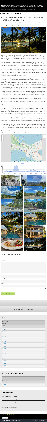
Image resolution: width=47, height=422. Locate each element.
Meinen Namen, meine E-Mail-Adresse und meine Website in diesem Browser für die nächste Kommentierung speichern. (23, 289)
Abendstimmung (5, 404)
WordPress (44, 420)
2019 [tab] (4, 336)
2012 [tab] (4, 353)
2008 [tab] (4, 363)
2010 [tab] (4, 358)
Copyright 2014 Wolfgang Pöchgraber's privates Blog (10, 420)
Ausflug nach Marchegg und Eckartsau (9, 407)
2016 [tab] (4, 343)
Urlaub (16, 22)
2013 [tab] (4, 351)
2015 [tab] (4, 346)
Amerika (6, 22)
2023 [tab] (4, 331)
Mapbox (45, 161)
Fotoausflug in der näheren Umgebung (9, 399)
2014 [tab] (4, 348)
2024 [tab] (4, 329)
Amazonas (4, 323)
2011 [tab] (4, 355)
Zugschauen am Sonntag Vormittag (9, 402)
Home (2, 22)
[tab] (23, 320)
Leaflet (13, 161)
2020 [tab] (4, 384)
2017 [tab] (4, 341)
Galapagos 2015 (5, 321)
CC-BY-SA (38, 161)
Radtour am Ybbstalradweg (7, 380)
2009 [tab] (4, 360)
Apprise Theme (34, 420)
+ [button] (2, 136)
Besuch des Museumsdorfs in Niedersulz (10, 396)
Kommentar (3, 260)
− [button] (2, 138)
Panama (11, 22)
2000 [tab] (4, 365)
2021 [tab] (4, 334)
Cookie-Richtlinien (36, 6)
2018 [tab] (4, 338)
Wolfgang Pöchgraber (13, 25)
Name (2, 274)
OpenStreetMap (19, 161)
